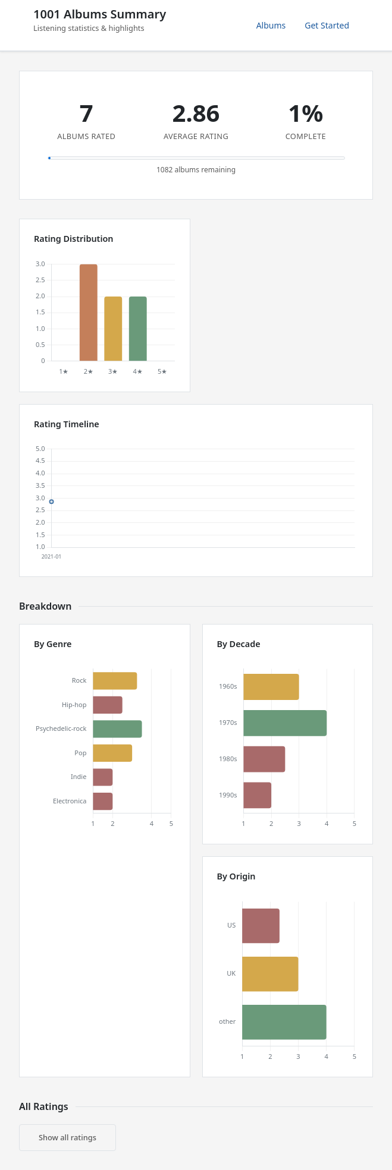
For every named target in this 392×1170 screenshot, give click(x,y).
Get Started (327, 25)
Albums (271, 25)
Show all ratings (67, 1137)
